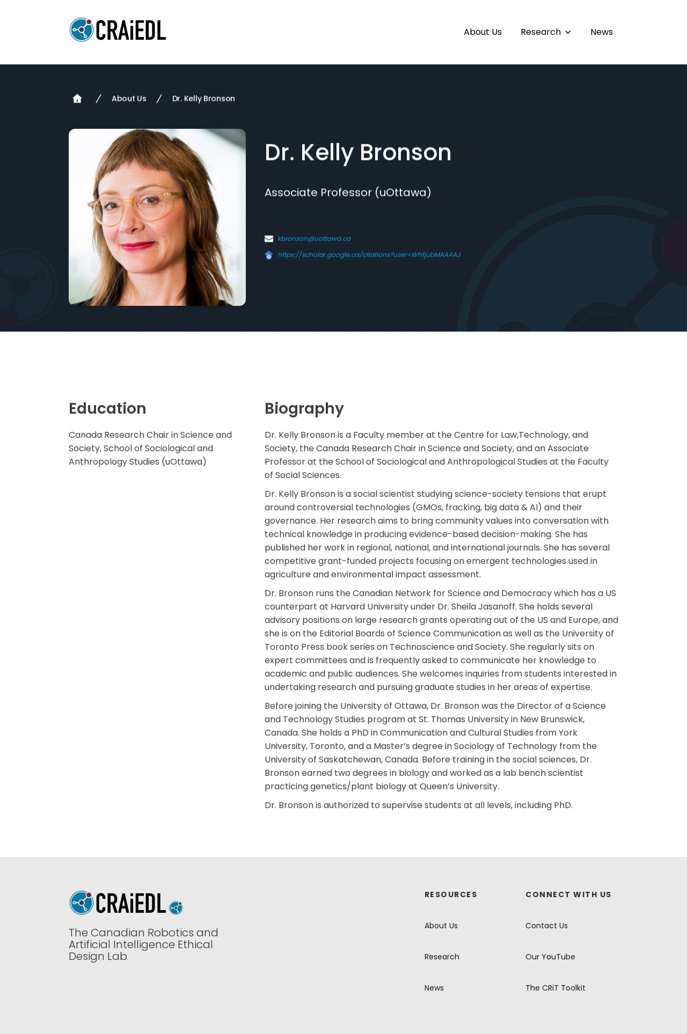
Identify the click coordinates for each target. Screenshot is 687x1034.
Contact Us (546, 925)
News (601, 32)
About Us (483, 32)
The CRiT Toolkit (555, 987)
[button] (546, 32)
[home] (118, 29)
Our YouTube (550, 956)
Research (442, 956)
